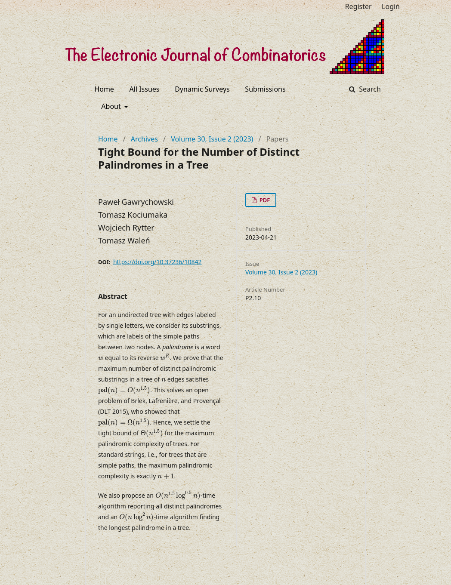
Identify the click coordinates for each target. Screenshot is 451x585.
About (112, 106)
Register (358, 6)
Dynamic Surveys (202, 89)
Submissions (265, 89)
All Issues (145, 89)
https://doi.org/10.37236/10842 (157, 262)
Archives (144, 139)
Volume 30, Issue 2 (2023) (212, 139)
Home (104, 89)
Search (369, 89)
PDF (264, 200)
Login (391, 6)
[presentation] (100, 358)
